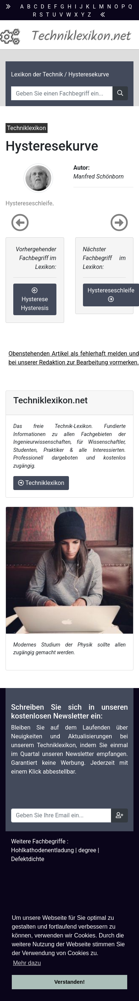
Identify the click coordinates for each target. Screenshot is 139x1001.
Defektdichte (27, 859)
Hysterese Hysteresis (35, 299)
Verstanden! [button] (69, 982)
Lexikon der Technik (37, 74)
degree (87, 850)
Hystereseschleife (29, 203)
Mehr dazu (27, 963)
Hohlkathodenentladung (42, 850)
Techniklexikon (41, 482)
